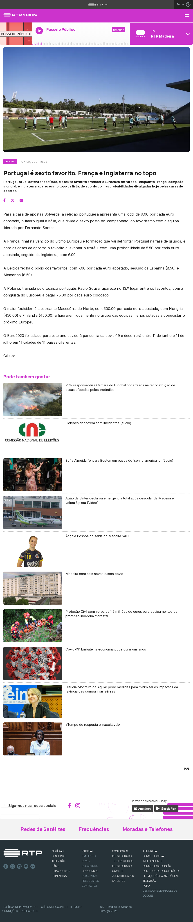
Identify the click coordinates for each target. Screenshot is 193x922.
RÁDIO (55, 866)
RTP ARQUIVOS (61, 871)
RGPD (146, 886)
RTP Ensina (59, 876)
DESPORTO (58, 856)
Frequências (94, 829)
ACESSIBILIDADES (123, 876)
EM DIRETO (89, 856)
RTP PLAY (87, 851)
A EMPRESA (150, 851)
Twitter (12, 866)
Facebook (5, 866)
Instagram (19, 866)
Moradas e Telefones (148, 829)
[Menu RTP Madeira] (188, 15)
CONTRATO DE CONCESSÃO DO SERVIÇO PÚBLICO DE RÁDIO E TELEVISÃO (161, 876)
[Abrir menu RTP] (97, 4)
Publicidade (29, 911)
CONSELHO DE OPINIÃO (157, 866)
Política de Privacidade (19, 907)
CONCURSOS (90, 871)
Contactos (89, 886)
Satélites (118, 881)
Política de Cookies (53, 907)
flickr (32, 866)
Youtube (26, 866)
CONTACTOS (120, 851)
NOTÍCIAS (57, 851)
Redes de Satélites (42, 829)
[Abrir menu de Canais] (161, 33)
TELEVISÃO (58, 861)
